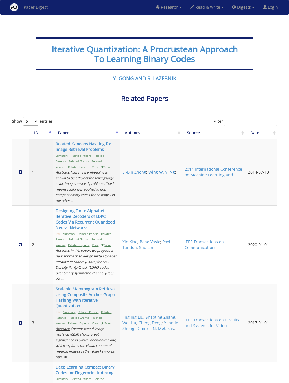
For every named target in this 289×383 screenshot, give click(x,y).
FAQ (121, 377)
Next (268, 355)
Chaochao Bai (200, 274)
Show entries (32, 121)
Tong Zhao (197, 285)
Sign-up (133, 377)
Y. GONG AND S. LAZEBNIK (144, 78)
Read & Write (207, 7)
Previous (224, 355)
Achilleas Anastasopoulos (202, 329)
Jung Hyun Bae (200, 321)
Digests (243, 7)
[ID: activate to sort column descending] (34, 133)
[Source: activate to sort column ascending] (239, 133)
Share (173, 377)
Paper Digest (29, 7)
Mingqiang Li (199, 296)
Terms (147, 377)
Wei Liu (194, 241)
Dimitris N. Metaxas (201, 255)
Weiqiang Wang (201, 279)
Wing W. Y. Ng (200, 160)
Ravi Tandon (197, 199)
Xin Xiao (194, 191)
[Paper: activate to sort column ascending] (112, 133)
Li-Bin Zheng (199, 155)
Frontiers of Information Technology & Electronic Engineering (236, 285)
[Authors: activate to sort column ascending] (202, 133)
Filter (245, 121)
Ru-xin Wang (201, 288)
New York (190, 377)
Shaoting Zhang (201, 235)
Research (169, 7)
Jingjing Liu (197, 229)
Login (271, 7)
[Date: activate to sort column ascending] (267, 133)
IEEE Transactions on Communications (239, 199)
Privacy (160, 377)
